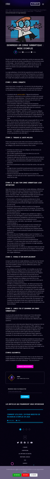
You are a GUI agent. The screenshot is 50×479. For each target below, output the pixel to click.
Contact (25, 463)
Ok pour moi (17, 475)
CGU (25, 460)
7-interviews (39, 11)
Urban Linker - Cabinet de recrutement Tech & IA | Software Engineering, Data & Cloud (26, 10)
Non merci (25, 475)
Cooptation (25, 450)
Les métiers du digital (25, 454)
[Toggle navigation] (43, 4)
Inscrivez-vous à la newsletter (17, 389)
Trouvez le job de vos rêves (25, 366)
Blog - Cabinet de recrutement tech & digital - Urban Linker (20, 11)
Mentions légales (25, 457)
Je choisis (33, 475)
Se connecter (35, 4)
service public (21, 94)
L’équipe (25, 447)
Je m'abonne (25, 396)
